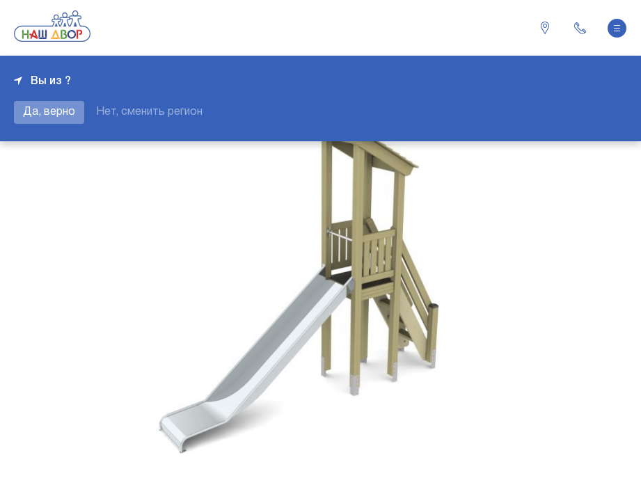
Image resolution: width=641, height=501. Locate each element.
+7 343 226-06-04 (579, 27)
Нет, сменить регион (149, 112)
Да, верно (49, 112)
